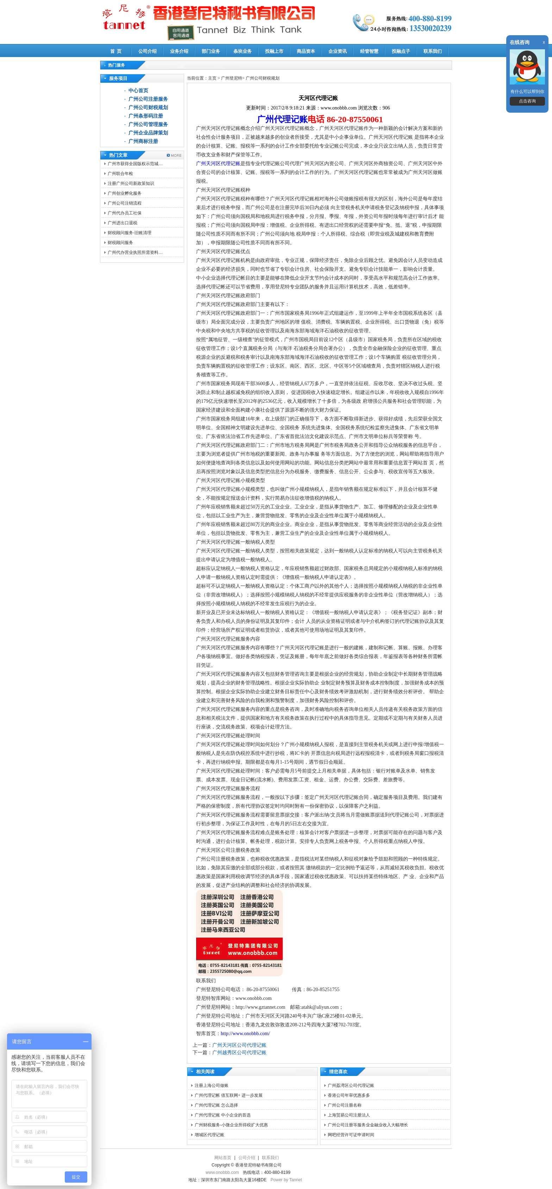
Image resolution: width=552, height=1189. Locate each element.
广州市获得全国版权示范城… (135, 163)
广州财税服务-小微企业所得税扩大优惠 (231, 1124)
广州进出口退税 (122, 222)
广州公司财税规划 (148, 107)
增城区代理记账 (209, 1134)
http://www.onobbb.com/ (245, 1033)
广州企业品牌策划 (148, 133)
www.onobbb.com (222, 1172)
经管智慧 (369, 51)
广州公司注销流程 (125, 203)
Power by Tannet (286, 1179)
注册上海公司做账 (211, 1085)
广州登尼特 (231, 78)
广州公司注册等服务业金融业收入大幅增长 (368, 1124)
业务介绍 (179, 51)
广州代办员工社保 (125, 213)
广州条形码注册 (145, 116)
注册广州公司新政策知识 (131, 183)
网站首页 (222, 1157)
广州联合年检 (120, 173)
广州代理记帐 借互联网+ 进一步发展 (229, 1095)
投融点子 (401, 51)
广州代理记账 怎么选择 (216, 1105)
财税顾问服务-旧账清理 (129, 232)
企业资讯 (337, 51)
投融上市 (274, 51)
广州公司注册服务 (148, 99)
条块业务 (242, 51)
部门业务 (211, 51)
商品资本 (306, 51)
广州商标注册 (143, 141)
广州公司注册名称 (345, 1105)
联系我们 (433, 51)
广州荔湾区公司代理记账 (351, 1085)
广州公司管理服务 (148, 124)
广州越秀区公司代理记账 (239, 1052)
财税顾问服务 (120, 242)
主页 (212, 78)
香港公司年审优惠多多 (349, 1095)
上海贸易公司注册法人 (349, 1115)
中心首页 (138, 90)
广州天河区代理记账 (218, 163)
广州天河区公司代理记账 (239, 1045)
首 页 (116, 51)
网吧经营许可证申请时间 (351, 1134)
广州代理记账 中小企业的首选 (223, 1115)
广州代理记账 (282, 119)
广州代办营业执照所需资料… (135, 252)
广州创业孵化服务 (125, 193)
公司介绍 (147, 51)
